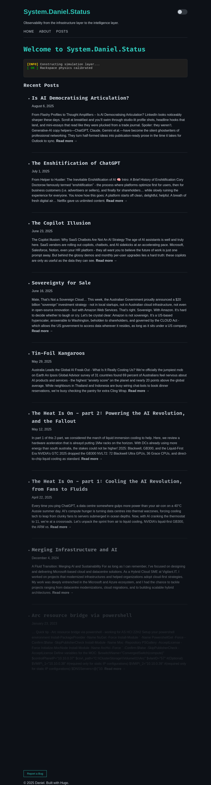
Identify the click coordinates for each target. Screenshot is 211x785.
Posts (62, 31)
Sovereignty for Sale (61, 279)
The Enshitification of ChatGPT (76, 159)
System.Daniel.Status (57, 11)
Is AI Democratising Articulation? (80, 94)
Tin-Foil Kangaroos (58, 350)
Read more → (66, 137)
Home (29, 31)
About (45, 31)
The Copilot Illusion (61, 219)
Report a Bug (35, 769)
